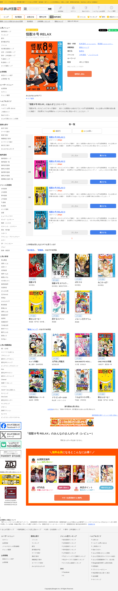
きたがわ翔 (4, 291)
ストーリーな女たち (7, 352)
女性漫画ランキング (68, 543)
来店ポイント (112, 17)
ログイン (4, 92)
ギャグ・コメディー (7, 219)
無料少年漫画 (5, 175)
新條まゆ (4, 308)
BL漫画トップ (5, 62)
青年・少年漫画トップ (8, 55)
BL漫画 (3, 206)
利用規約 (94, 566)
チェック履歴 (5, 95)
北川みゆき (4, 294)
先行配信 (18, 17)
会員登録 (4, 88)
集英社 (81, 51)
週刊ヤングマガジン (7, 359)
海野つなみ (4, 274)
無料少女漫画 (5, 169)
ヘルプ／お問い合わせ (8, 108)
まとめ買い (86, 131)
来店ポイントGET (7, 75)
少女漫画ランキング (68, 546)
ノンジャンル (93, 55)
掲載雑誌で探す (6, 138)
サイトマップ (96, 579)
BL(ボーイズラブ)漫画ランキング (72, 559)
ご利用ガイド (5, 112)
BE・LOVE (4, 349)
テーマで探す (5, 132)
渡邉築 (105, 44)
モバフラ (4, 414)
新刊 (102, 17)
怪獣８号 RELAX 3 (57, 188)
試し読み (75, 155)
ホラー (3, 240)
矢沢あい (4, 339)
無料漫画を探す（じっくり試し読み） (105, 415)
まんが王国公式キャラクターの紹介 (103, 556)
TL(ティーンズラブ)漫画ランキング (73, 556)
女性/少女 (30, 17)
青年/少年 (42, 17)
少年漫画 (4, 199)
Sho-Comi (4, 397)
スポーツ (4, 233)
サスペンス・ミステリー (9, 226)
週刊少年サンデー (7, 400)
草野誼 (3, 298)
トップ (6, 17)
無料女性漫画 (5, 165)
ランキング (92, 17)
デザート (4, 407)
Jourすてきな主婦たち (8, 390)
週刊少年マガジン (7, 373)
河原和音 (4, 287)
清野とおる (4, 311)
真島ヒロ (4, 335)
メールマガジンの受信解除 (10, 546)
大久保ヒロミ (5, 281)
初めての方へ (5, 115)
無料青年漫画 (5, 172)
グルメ (3, 247)
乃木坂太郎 (4, 325)
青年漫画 (4, 195)
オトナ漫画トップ (7, 66)
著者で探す (4, 135)
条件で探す (4, 128)
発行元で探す (5, 145)
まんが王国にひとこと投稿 (9, 119)
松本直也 (87, 44)
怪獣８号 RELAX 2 (57, 161)
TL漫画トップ (5, 59)
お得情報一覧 (5, 79)
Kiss (2, 369)
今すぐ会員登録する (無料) (72, 498)
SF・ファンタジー (7, 243)
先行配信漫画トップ (7, 49)
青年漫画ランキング (68, 549)
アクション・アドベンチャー (10, 237)
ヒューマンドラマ (7, 216)
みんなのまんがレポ (7, 149)
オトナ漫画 (4, 209)
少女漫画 (4, 192)
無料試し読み (79, 74)
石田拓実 (4, 270)
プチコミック (5, 355)
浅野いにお (4, 263)
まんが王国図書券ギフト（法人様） (103, 559)
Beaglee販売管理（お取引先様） (102, 563)
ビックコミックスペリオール (10, 417)
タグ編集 (30, 98)
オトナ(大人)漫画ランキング (71, 563)
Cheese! (3, 379)
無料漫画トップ (6, 31)
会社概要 (94, 576)
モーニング (4, 393)
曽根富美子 (4, 315)
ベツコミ (4, 386)
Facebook (65, 572)
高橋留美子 (4, 322)
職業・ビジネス (6, 223)
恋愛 (2, 213)
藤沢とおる (4, 332)
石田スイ (4, 267)
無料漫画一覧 (5, 162)
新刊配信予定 (5, 42)
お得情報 (5, 562)
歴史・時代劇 (5, 230)
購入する (103, 155)
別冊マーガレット (7, 383)
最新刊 (57, 131)
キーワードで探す (7, 142)
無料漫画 (55, 16)
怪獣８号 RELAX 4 (57, 212)
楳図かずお (4, 277)
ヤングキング (5, 403)
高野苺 (3, 318)
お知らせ (4, 105)
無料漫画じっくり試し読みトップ (28, 529)
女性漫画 (4, 188)
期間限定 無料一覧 (7, 179)
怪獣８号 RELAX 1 (57, 137)
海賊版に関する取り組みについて (10, 472)
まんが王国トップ (7, 529)
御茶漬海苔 (4, 284)
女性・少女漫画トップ (8, 52)
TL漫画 (3, 202)
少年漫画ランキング (68, 553)
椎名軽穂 (4, 305)
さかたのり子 (5, 301)
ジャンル (81, 17)
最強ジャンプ (33, 329)
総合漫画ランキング (68, 540)
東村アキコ (4, 329)
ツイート (104, 30)
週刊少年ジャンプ (7, 362)
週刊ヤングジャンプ (7, 376)
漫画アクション (6, 410)
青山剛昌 (4, 260)
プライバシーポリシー (99, 569)
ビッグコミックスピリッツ (9, 366)
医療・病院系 (5, 250)
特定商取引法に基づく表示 (100, 573)
